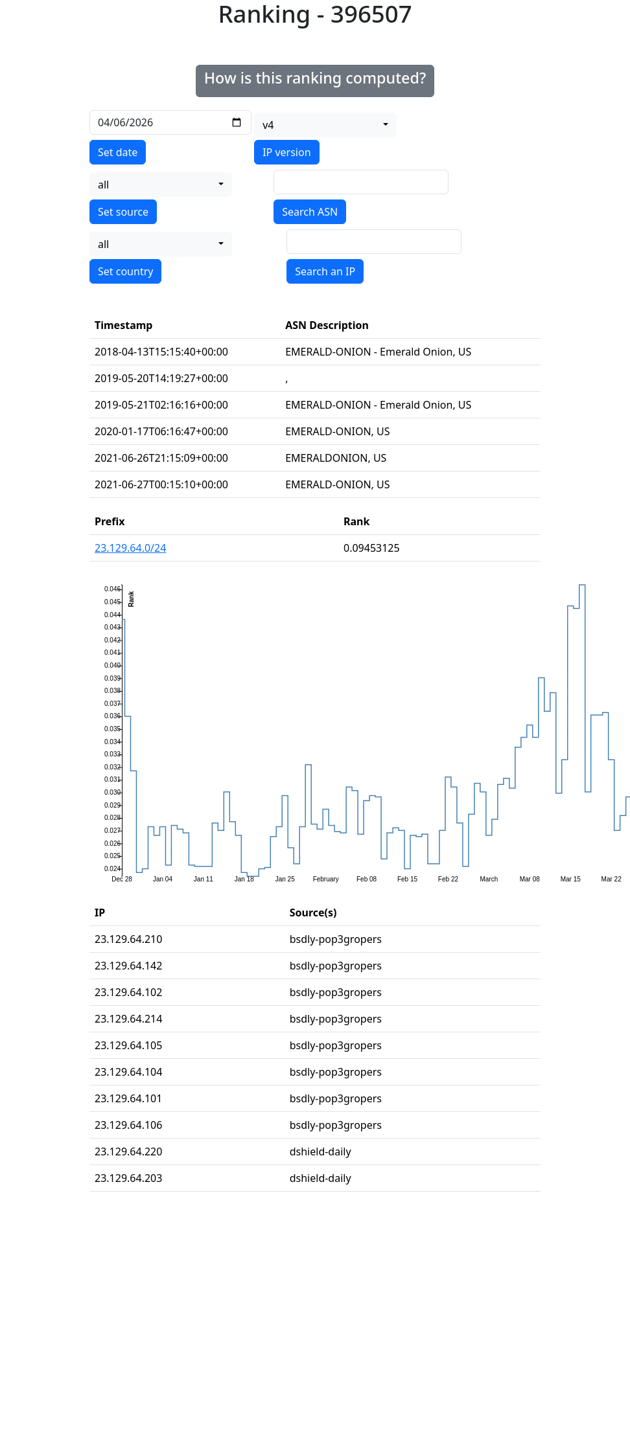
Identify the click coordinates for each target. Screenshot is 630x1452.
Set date (117, 152)
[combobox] (325, 125)
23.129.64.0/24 (130, 548)
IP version (286, 152)
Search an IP (325, 271)
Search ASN (310, 212)
